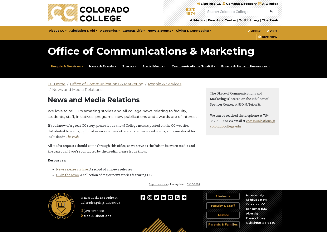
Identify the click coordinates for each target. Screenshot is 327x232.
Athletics (197, 20)
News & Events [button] (159, 31)
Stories (128, 66)
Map (87, 216)
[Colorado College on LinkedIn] (164, 197)
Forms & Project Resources (244, 66)
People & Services (66, 66)
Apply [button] (254, 31)
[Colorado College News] (177, 197)
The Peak (270, 20)
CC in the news (67, 175)
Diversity (252, 213)
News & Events (101, 66)
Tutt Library (249, 20)
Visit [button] (272, 31)
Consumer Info (256, 209)
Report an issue (158, 184)
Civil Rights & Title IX (260, 222)
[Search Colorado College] (236, 12)
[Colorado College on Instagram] (150, 197)
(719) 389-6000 (92, 211)
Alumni (223, 215)
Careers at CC (255, 204)
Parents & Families (223, 224)
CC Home (56, 84)
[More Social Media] (184, 197)
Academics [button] (109, 31)
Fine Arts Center (222, 20)
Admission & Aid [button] (82, 31)
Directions (102, 216)
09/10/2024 (193, 184)
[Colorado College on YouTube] (170, 197)
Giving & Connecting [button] (192, 31)
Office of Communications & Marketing (151, 51)
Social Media (153, 66)
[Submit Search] (271, 11)
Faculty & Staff (223, 206)
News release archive (72, 169)
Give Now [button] (267, 37)
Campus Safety (256, 199)
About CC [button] (56, 31)
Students (222, 196)
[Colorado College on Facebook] (143, 197)
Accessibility (255, 195)
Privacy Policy (255, 218)
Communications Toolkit (192, 66)
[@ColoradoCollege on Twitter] (157, 197)
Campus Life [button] (133, 31)
